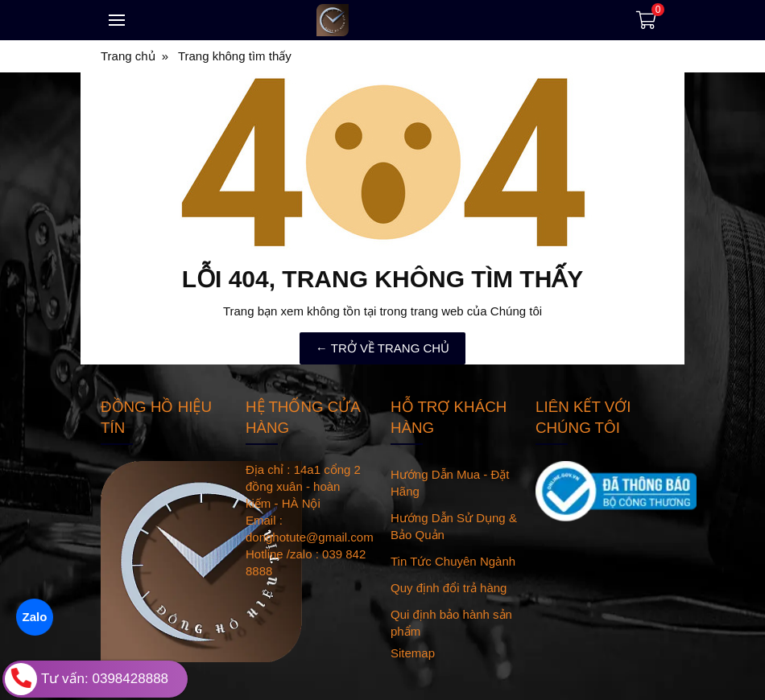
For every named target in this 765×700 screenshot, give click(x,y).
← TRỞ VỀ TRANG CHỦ (382, 348)
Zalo (34, 617)
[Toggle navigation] (117, 20)
